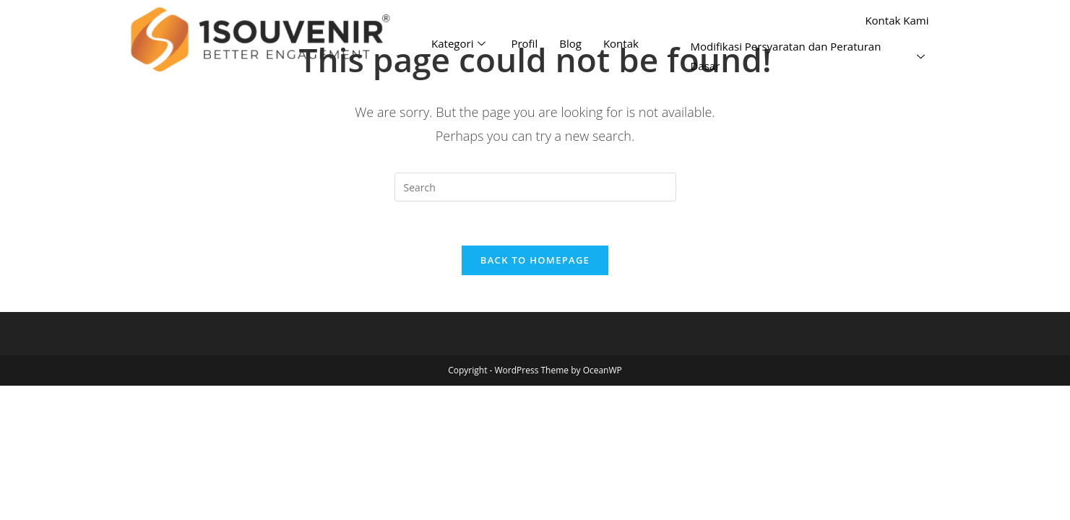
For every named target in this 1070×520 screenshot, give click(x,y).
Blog (570, 43)
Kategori (460, 43)
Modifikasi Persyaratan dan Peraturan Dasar (809, 56)
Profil (524, 43)
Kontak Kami (896, 20)
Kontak (621, 43)
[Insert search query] (535, 187)
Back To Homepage (535, 260)
